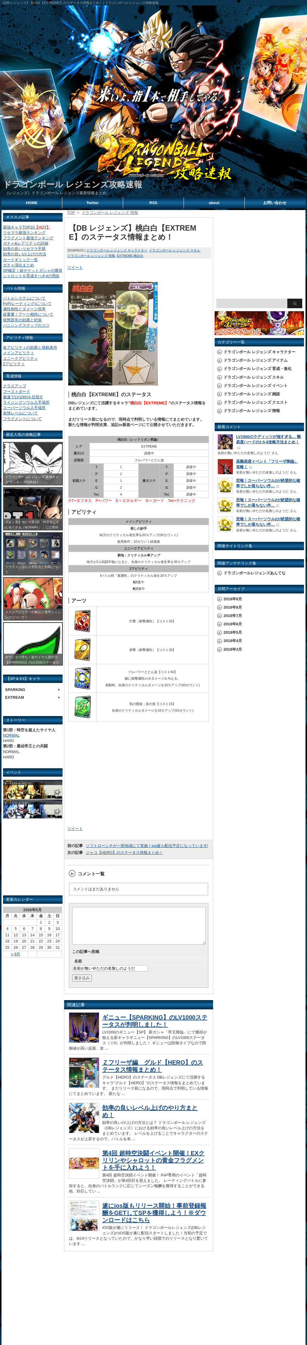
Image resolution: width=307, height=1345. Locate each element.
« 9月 (15, 954)
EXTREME (125, 255)
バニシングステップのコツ (26, 325)
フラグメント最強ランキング (28, 238)
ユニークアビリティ (20, 358)
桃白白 (138, 255)
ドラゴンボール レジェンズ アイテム (256, 360)
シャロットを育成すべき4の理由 (31, 276)
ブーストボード (16, 391)
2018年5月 (233, 632)
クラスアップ (14, 386)
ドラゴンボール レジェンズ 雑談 (252, 394)
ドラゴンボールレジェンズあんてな (255, 573)
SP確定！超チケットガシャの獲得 (32, 270)
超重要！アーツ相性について (28, 314)
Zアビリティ (14, 364)
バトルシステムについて (24, 298)
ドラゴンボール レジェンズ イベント (256, 385)
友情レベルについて (20, 413)
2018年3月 (233, 649)
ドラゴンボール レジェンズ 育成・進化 (258, 368)
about (214, 202)
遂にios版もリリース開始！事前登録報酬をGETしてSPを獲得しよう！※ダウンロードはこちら (154, 1220)
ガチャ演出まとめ (18, 265)
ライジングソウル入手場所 (26, 402)
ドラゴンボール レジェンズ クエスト (256, 402)
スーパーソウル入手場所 (24, 407)
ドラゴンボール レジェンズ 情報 (91, 255)
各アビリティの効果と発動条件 (30, 347)
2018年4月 (233, 640)
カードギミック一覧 (20, 259)
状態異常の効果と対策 (22, 320)
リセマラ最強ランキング (24, 232)
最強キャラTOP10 (26, 227)
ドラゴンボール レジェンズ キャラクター (116, 250)
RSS (153, 202)
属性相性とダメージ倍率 (24, 309)
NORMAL (11, 735)
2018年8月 (233, 607)
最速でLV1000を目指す (23, 397)
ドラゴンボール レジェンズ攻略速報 (72, 184)
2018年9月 (233, 599)
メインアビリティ (18, 353)
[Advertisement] (33, 859)
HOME (32, 202)
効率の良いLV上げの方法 (24, 254)
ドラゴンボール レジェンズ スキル (174, 250)
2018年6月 (233, 624)
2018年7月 (233, 615)
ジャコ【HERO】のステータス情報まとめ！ (124, 852)
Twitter (92, 202)
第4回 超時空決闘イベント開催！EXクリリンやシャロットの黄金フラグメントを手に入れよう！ (153, 1167)
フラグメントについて (22, 419)
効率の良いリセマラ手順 (24, 248)
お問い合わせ (274, 202)
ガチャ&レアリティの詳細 (25, 243)
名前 (78, 968)
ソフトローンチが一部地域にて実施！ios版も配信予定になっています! (147, 845)
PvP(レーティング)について (27, 303)
